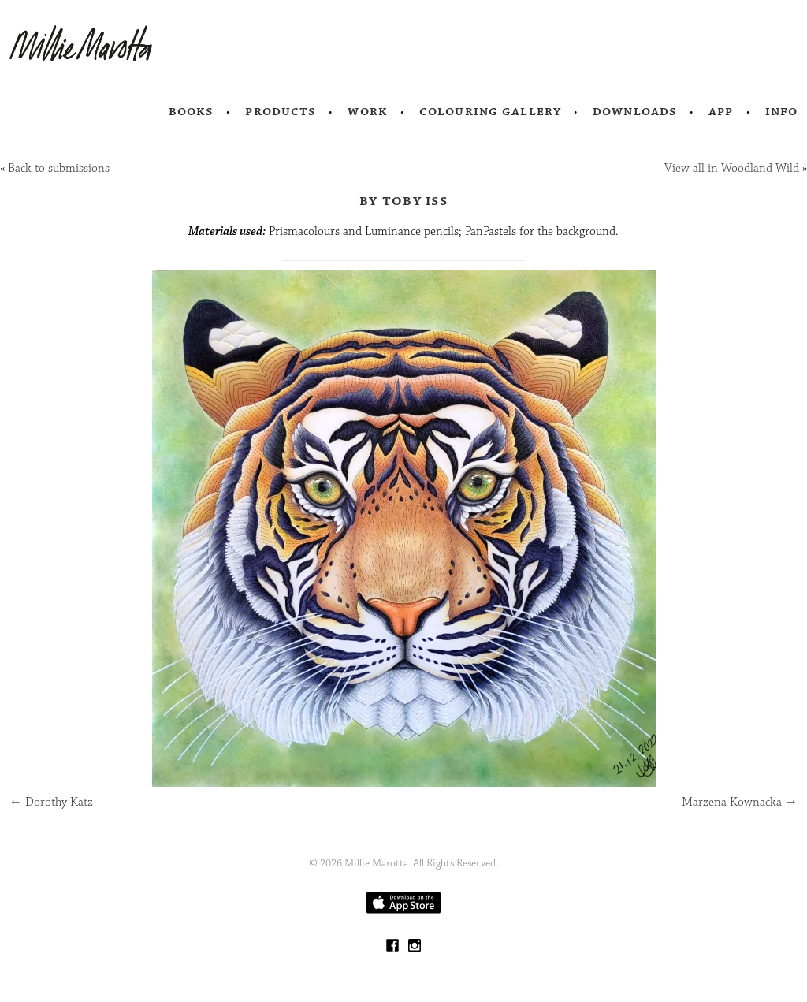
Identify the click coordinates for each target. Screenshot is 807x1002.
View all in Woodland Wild (731, 168)
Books (191, 111)
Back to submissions (59, 168)
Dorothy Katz (51, 802)
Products (280, 111)
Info (781, 111)
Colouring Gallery (490, 111)
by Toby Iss (403, 200)
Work (368, 111)
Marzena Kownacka (740, 802)
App (720, 111)
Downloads (635, 111)
